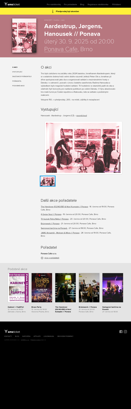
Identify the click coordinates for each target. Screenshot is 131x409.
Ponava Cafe (61, 49)
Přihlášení (116, 4)
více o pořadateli (51, 258)
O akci (14, 67)
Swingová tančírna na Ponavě (54, 228)
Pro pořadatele (70, 4)
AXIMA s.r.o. (25, 340)
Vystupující (17, 72)
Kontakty (8, 336)
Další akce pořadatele (21, 76)
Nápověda (26, 336)
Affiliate (37, 336)
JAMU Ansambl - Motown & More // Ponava (60, 233)
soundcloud (81, 115)
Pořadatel (16, 81)
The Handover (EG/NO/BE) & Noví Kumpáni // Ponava (64, 206)
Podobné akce (18, 86)
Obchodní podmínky (65, 336)
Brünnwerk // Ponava (50, 223)
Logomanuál (49, 336)
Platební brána (35, 340)
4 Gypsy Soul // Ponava (51, 214)
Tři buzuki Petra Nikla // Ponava (54, 219)
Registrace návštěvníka (98, 4)
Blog (82, 4)
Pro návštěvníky (54, 4)
